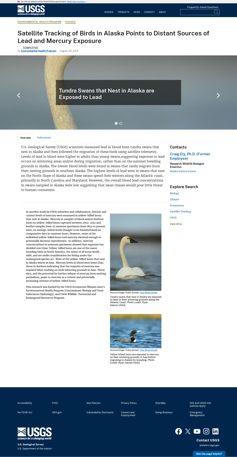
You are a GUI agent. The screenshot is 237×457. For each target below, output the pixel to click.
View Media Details (148, 292)
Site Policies (93, 403)
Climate (174, 199)
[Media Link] (135, 252)
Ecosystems (177, 205)
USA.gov (57, 412)
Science (109, 12)
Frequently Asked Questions (202, 7)
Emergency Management (197, 414)
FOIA (55, 403)
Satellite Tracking (180, 211)
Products (123, 12)
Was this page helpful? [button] (209, 453)
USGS (173, 217)
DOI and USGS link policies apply (200, 404)
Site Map (160, 403)
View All (176, 224)
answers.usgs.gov (209, 445)
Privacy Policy (129, 403)
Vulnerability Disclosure (99, 412)
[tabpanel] (118, 92)
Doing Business (163, 412)
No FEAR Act (25, 412)
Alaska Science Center (183, 171)
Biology (174, 193)
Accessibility (25, 403)
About (162, 12)
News (137, 12)
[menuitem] (109, 10)
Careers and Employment (128, 414)
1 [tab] (116, 123)
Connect (149, 12)
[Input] (199, 12)
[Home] (31, 14)
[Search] (216, 12)
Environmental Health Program (39, 21)
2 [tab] (120, 123)
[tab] (26, 137)
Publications (44, 137)
